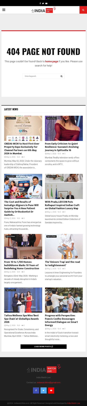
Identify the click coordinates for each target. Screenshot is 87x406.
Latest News (11, 109)
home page (51, 61)
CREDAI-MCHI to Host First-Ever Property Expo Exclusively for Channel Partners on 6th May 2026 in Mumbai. (21, 149)
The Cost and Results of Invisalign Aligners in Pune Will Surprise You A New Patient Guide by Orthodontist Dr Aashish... (21, 208)
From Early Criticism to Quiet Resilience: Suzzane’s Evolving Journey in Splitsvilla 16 (62, 147)
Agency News (10, 118)
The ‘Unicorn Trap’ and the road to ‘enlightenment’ (62, 263)
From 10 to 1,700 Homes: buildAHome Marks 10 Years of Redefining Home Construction (21, 265)
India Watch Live (73, 403)
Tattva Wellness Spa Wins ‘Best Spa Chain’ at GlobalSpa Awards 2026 (21, 319)
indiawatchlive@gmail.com (48, 382)
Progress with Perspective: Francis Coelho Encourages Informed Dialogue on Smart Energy (61, 320)
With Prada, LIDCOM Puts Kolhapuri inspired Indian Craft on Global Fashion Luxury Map (62, 205)
